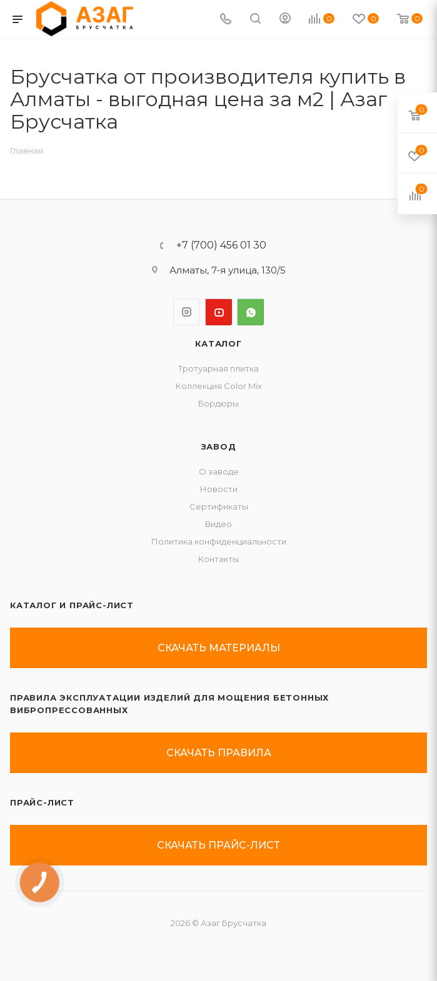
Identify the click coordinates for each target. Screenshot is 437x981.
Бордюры (218, 403)
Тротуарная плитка (218, 368)
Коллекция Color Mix (219, 386)
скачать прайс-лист (218, 845)
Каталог (218, 343)
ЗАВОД (218, 446)
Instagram (186, 311)
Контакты (218, 559)
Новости (219, 489)
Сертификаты (218, 506)
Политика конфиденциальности (218, 541)
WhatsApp (250, 311)
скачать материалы (219, 648)
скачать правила (218, 753)
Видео (218, 524)
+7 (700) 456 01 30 (221, 245)
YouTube (218, 311)
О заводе (219, 471)
